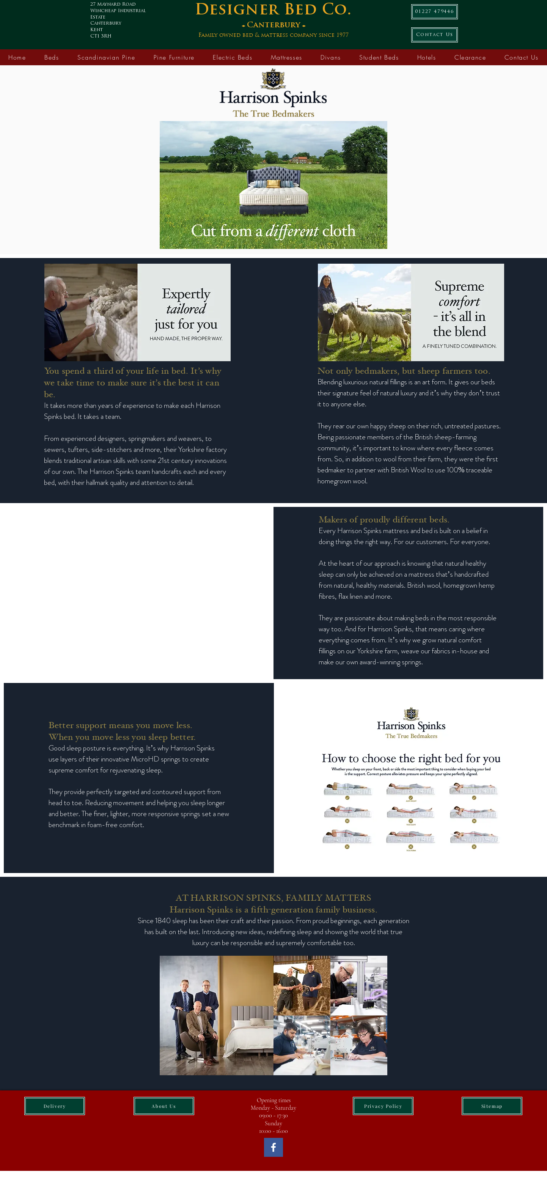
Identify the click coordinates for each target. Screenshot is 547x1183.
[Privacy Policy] (383, 1106)
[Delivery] (54, 1106)
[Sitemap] (492, 1106)
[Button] (279, 22)
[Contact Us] (434, 34)
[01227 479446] (434, 11)
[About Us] (164, 1106)
